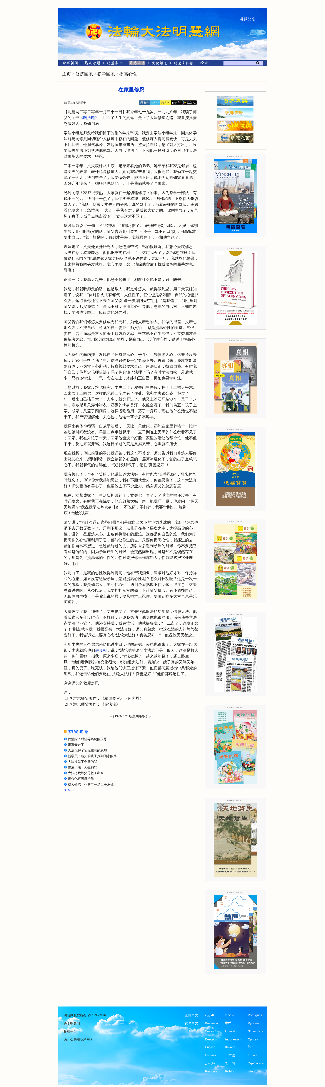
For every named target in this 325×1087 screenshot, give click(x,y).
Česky (209, 1031)
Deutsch (211, 1039)
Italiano (230, 1047)
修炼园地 (84, 74)
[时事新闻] (68, 64)
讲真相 (101, 650)
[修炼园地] (137, 64)
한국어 (230, 1063)
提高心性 (128, 74)
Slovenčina (255, 1031)
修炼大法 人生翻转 (82, 767)
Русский (254, 1023)
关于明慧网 (72, 1023)
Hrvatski (231, 1031)
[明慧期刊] (115, 64)
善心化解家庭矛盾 (81, 778)
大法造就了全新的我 (82, 761)
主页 (66, 74)
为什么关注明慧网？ (78, 1039)
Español (210, 1055)
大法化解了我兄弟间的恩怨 (87, 750)
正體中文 (191, 1015)
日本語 (230, 1055)
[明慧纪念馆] (183, 64)
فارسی (210, 1063)
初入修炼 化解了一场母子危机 (90, 784)
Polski (229, 1071)
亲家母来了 (76, 744)
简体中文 (191, 1023)
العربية (209, 1015)
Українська (256, 1063)
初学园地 (106, 74)
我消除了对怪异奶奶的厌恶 (87, 739)
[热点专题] (92, 64)
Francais (211, 1071)
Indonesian (233, 1039)
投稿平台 (70, 1031)
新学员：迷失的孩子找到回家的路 (92, 756)
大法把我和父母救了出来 (86, 773)
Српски (253, 1039)
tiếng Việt (254, 1071)
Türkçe (252, 1055)
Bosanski (211, 1023)
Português (255, 1015)
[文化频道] (159, 64)
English (210, 1047)
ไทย (250, 1047)
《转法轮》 (89, 118)
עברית (229, 1015)
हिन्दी (228, 1023)
